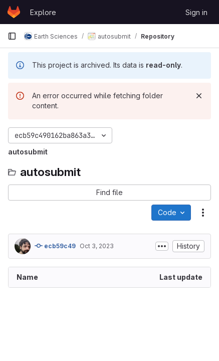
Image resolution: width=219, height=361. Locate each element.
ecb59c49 (55, 246)
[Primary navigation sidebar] (12, 36)
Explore (43, 12)
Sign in (196, 12)
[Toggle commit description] (161, 246)
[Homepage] (14, 12)
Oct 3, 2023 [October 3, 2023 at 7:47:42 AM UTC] (97, 246)
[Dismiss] (199, 96)
